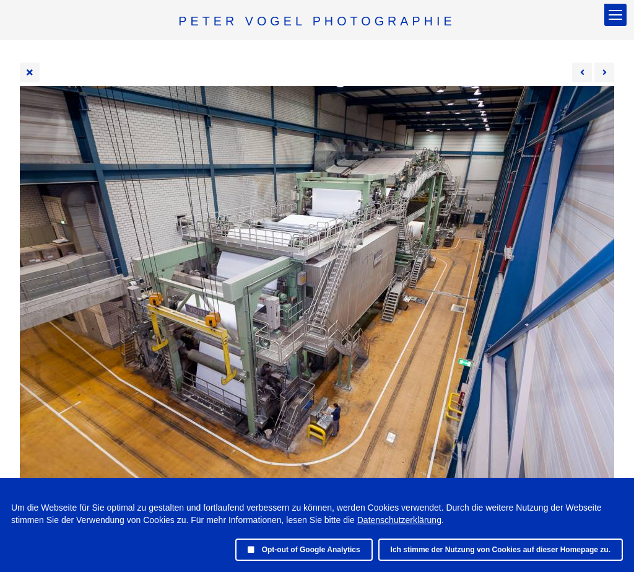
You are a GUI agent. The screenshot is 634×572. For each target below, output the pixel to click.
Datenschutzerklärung (399, 520)
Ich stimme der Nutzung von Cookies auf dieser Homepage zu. (500, 549)
